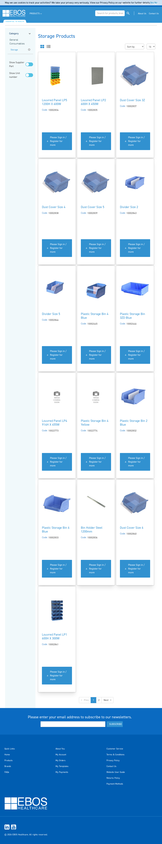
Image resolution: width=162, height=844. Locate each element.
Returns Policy (113, 778)
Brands (7, 766)
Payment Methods (114, 783)
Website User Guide (115, 772)
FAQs (6, 772)
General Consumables (17, 42)
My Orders (60, 760)
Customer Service (114, 748)
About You (60, 748)
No (155, 2)
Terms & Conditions (115, 754)
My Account (61, 754)
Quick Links (9, 748)
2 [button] (99, 700)
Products (8, 760)
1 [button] (93, 700)
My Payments (62, 772)
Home (7, 754)
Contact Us (111, 766)
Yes (152, 2)
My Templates (62, 766)
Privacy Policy (113, 760)
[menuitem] (36, 13)
